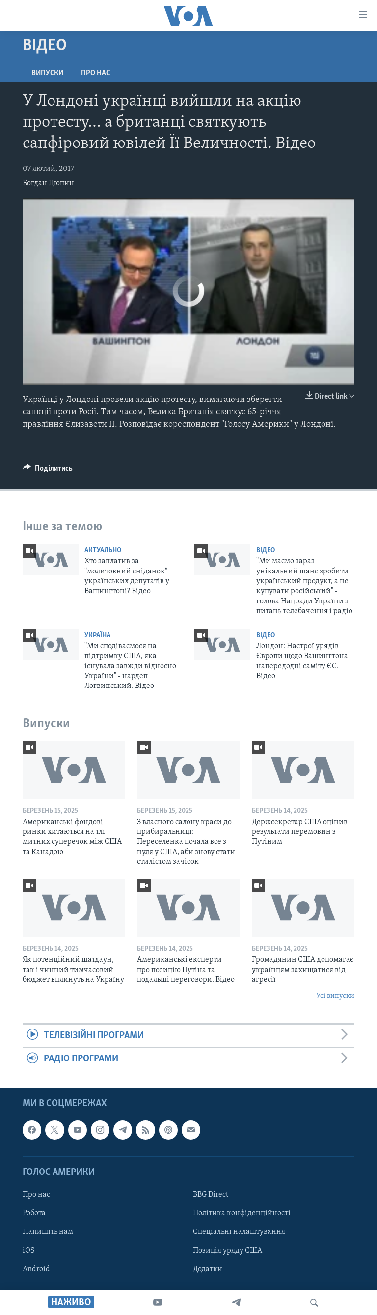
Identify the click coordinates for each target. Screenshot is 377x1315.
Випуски (47, 73)
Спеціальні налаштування (239, 1232)
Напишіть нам (48, 1232)
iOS (29, 1251)
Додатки (207, 1269)
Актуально (102, 550)
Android (36, 1269)
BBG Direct (210, 1195)
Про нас (95, 73)
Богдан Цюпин (48, 183)
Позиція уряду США (227, 1251)
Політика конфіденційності (242, 1213)
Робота (34, 1213)
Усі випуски (335, 996)
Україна (97, 635)
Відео (265, 550)
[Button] (48, 470)
